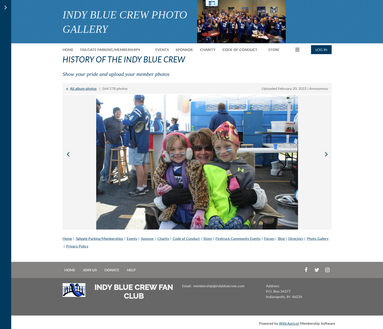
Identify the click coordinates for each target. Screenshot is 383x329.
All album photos (83, 88)
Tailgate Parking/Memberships (99, 238)
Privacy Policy (77, 246)
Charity (163, 238)
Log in (321, 49)
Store (207, 238)
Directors (295, 238)
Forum (269, 238)
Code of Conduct (186, 238)
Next (326, 154)
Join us (90, 270)
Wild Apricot (289, 323)
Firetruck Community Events (238, 238)
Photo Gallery (318, 238)
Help (131, 270)
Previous (68, 154)
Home (67, 238)
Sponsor (147, 238)
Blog (281, 238)
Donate (111, 270)
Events (132, 238)
